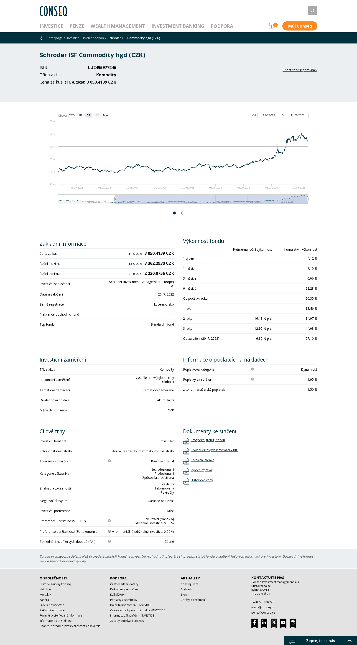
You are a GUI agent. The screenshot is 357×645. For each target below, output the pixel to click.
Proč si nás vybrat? (52, 605)
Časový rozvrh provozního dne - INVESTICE (137, 610)
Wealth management (118, 26)
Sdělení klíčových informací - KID (214, 450)
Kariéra (44, 600)
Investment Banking (177, 26)
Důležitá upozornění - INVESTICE (130, 605)
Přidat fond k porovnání (300, 70)
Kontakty (45, 595)
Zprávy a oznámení (193, 600)
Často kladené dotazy (124, 584)
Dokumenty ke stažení (124, 589)
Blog (184, 595)
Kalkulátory (117, 595)
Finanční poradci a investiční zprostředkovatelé (70, 626)
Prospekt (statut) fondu (208, 440)
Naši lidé (45, 589)
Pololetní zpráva (202, 460)
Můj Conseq (300, 26)
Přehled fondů (93, 38)
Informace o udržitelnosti (56, 621)
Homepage (54, 38)
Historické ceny (202, 480)
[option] (178, 160)
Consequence (190, 584)
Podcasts (187, 589)
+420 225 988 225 (262, 602)
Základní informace (52, 610)
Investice (51, 26)
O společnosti (53, 578)
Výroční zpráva (201, 470)
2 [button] (183, 213)
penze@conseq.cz (263, 612)
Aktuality (190, 578)
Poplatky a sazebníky (123, 600)
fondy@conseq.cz (262, 607)
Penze (76, 26)
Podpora (222, 26)
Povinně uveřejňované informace (61, 615)
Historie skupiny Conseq (55, 584)
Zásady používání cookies (127, 621)
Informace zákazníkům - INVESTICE (132, 615)
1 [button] (174, 213)
